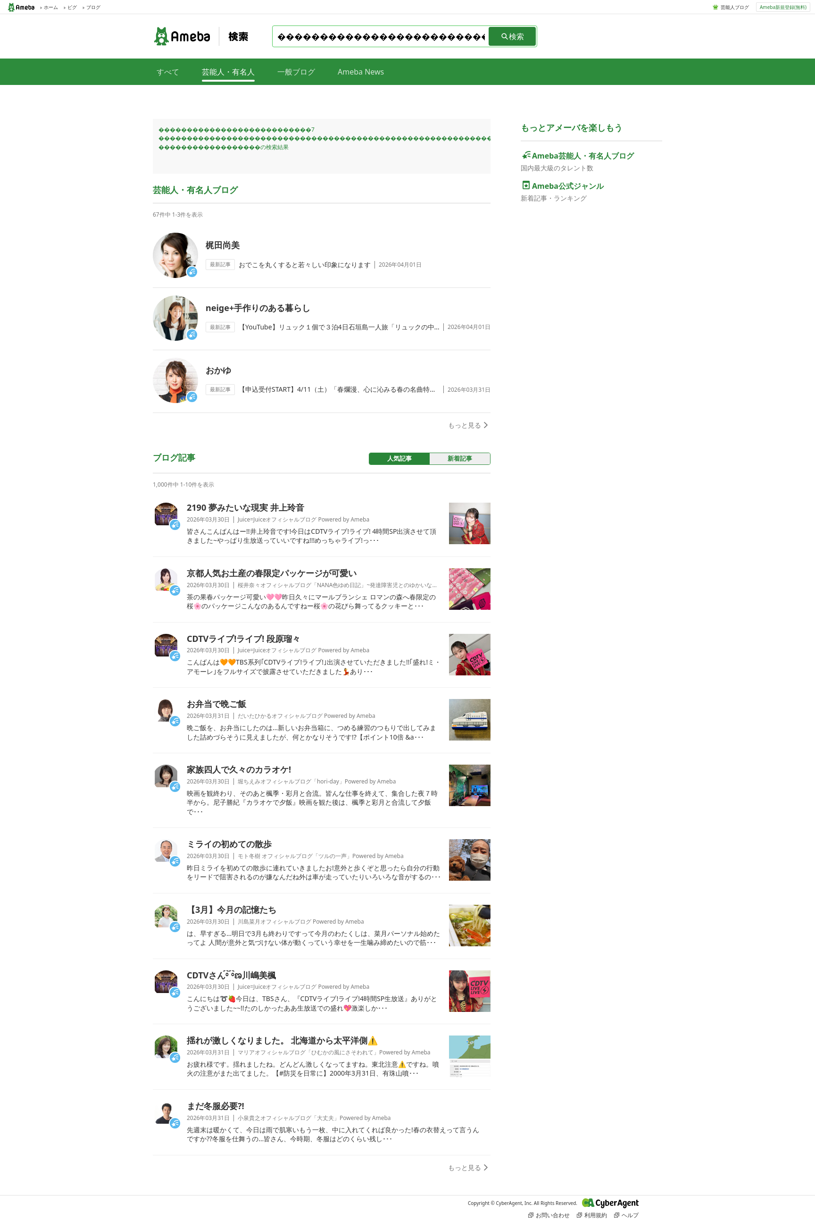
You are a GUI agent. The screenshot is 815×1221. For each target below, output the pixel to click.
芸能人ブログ (735, 7)
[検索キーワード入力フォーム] (381, 36)
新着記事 (460, 458)
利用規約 (592, 1215)
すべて (168, 72)
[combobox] (381, 36)
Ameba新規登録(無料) (783, 7)
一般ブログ (296, 72)
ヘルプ (626, 1215)
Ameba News (361, 72)
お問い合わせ (549, 1215)
